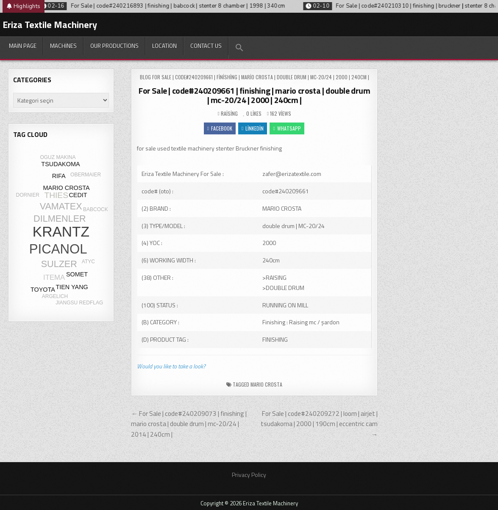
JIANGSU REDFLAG (79, 303)
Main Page (22, 46)
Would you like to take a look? (171, 366)
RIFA (59, 176)
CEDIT (78, 195)
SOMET (77, 274)
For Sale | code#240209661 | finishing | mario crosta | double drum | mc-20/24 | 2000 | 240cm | (254, 95)
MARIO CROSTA (266, 384)
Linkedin (253, 128)
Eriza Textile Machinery (50, 24)
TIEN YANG (72, 287)
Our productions (114, 46)
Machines (63, 46)
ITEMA (54, 277)
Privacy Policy (249, 474)
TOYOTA (43, 289)
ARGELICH (55, 296)
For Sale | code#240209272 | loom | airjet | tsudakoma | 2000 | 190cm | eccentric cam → (319, 424)
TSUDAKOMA (60, 164)
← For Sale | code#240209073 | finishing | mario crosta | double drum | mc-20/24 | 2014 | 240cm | (188, 424)
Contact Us (206, 46)
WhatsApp (286, 128)
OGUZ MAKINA (57, 157)
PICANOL (58, 249)
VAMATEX (61, 206)
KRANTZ (61, 232)
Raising (229, 113)
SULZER (59, 264)
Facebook (219, 128)
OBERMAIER (85, 175)
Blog (145, 77)
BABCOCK (95, 209)
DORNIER (27, 195)
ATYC (88, 262)
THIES (56, 195)
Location (164, 46)
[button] (239, 48)
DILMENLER (59, 218)
